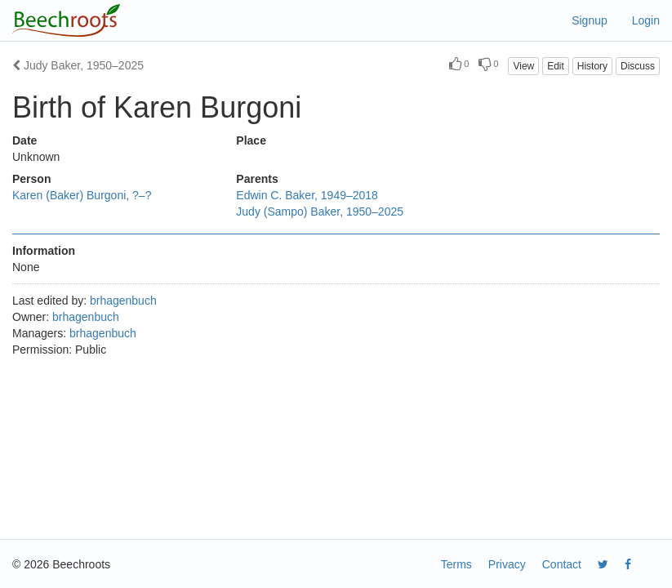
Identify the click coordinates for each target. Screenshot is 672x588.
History (592, 66)
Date (24, 140)
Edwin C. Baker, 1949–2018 (307, 195)
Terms (456, 564)
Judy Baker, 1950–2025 (78, 65)
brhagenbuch (123, 300)
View (523, 66)
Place (251, 140)
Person (31, 178)
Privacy (507, 564)
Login (646, 20)
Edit (555, 66)
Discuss (638, 66)
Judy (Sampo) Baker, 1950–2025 (319, 211)
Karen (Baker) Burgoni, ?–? (81, 195)
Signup (589, 20)
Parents (257, 178)
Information (43, 250)
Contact (561, 564)
